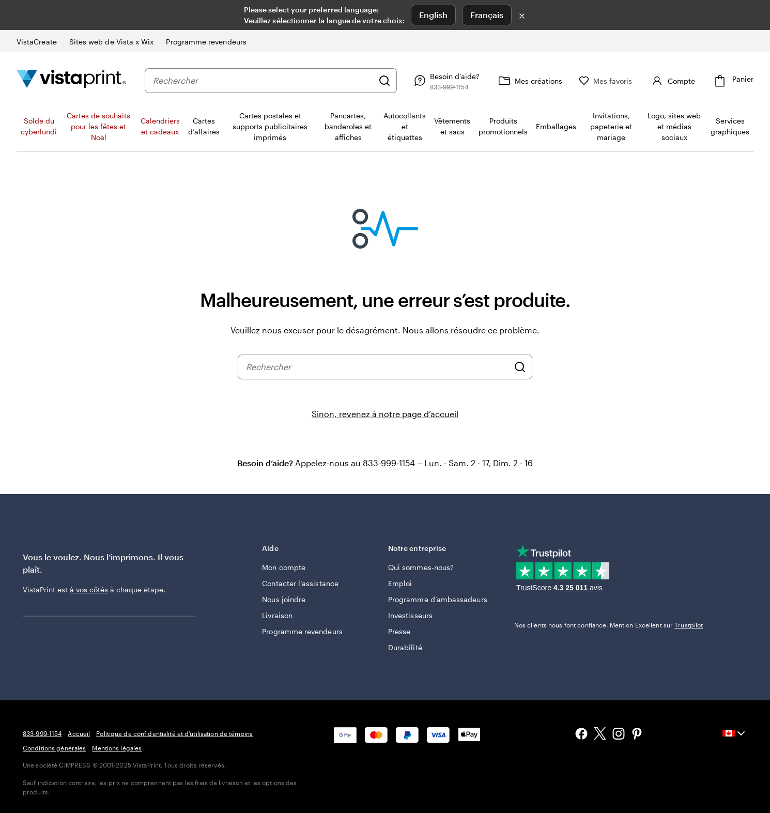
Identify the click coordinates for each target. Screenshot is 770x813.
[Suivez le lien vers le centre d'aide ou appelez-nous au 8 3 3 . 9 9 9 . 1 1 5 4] (445, 80)
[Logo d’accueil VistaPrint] (71, 80)
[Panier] (732, 80)
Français (486, 15)
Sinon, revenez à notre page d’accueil (385, 414)
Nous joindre (283, 599)
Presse (399, 631)
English (433, 15)
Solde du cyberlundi (39, 126)
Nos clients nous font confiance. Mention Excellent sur (608, 624)
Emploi (400, 583)
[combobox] (263, 80)
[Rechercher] (384, 80)
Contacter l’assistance (300, 583)
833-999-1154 (42, 733)
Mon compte (283, 567)
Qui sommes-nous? (421, 567)
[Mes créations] (529, 80)
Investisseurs (410, 615)
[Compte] (672, 80)
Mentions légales (117, 747)
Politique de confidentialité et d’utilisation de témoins (174, 733)
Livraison (277, 615)
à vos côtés (89, 589)
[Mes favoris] (606, 80)
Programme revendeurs (302, 631)
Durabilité (405, 647)
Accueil (79, 733)
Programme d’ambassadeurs (437, 599)
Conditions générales (54, 747)
